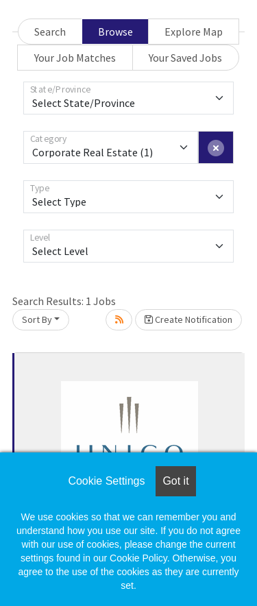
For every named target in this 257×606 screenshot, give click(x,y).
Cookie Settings (106, 481)
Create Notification (188, 319)
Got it (175, 481)
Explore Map (193, 31)
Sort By (37, 319)
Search (50, 31)
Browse (115, 31)
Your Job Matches (75, 57)
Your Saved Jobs (185, 57)
